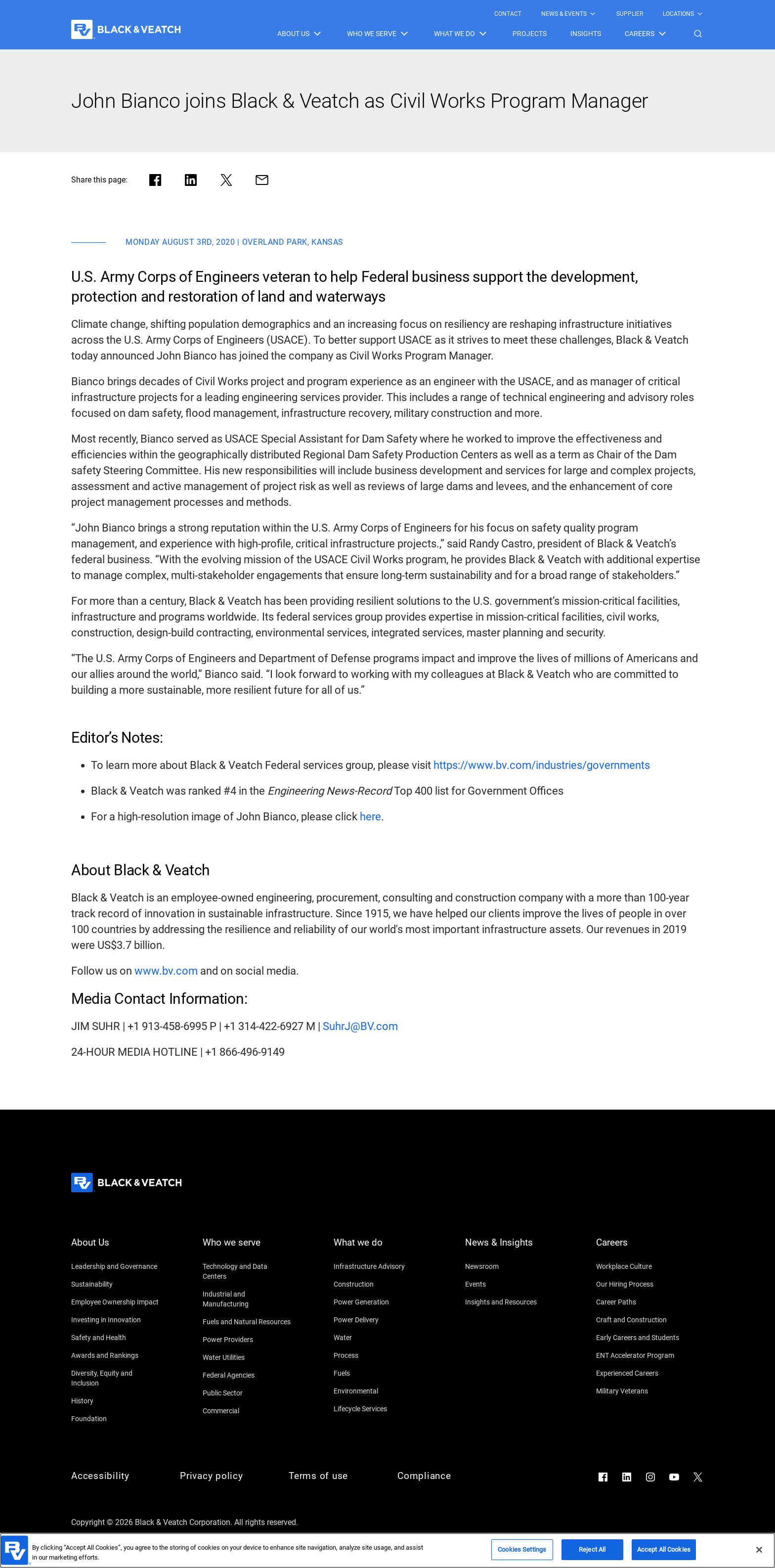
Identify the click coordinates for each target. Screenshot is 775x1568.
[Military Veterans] (640, 1391)
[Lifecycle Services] (378, 1409)
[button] (698, 34)
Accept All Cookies (663, 1549)
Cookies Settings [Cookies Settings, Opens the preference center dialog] (522, 1549)
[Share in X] (226, 180)
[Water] (378, 1338)
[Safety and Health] (115, 1338)
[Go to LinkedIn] (627, 1477)
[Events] (509, 1284)
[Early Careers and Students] (640, 1338)
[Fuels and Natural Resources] (247, 1322)
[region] (387, 1550)
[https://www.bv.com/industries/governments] (541, 765)
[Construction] (378, 1284)
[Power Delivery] (378, 1320)
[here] (370, 817)
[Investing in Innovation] (115, 1320)
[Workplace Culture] (640, 1266)
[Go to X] (698, 1477)
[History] (115, 1401)
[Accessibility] (115, 1476)
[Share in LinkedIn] (191, 180)
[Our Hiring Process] (640, 1284)
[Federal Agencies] (247, 1375)
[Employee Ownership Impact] (115, 1302)
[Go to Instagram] (650, 1477)
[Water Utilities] (247, 1357)
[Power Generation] (378, 1302)
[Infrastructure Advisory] (378, 1266)
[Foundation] (115, 1419)
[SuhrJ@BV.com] (360, 1026)
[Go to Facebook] (603, 1477)
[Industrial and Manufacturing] (247, 1299)
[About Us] (115, 1248)
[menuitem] (507, 14)
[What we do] (378, 1248)
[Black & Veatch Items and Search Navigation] (490, 34)
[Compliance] (441, 1476)
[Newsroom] (509, 1266)
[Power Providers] (247, 1339)
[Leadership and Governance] (115, 1266)
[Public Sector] (247, 1393)
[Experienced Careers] (640, 1373)
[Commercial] (247, 1411)
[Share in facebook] (155, 180)
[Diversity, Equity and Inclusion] (115, 1378)
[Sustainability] (115, 1284)
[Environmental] (378, 1391)
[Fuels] (378, 1373)
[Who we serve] (247, 1248)
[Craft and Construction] (640, 1320)
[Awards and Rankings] (115, 1355)
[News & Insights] (509, 1248)
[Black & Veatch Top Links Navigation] (599, 14)
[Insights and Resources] (509, 1302)
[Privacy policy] (224, 1476)
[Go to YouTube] (674, 1477)
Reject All (592, 1549)
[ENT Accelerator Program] (640, 1355)
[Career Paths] (640, 1302)
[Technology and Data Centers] (247, 1271)
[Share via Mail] (262, 180)
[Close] (759, 1550)
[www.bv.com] (166, 971)
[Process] (378, 1355)
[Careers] (640, 1248)
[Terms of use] (333, 1476)
